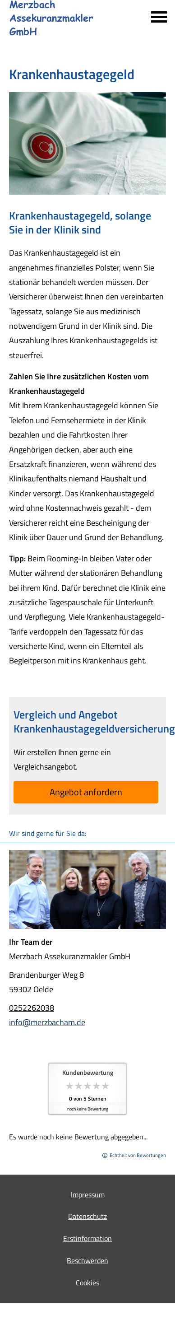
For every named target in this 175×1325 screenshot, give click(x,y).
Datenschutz (87, 1216)
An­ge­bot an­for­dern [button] (86, 792)
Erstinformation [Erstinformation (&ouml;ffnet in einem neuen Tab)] (87, 1238)
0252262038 (31, 1008)
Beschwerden (87, 1260)
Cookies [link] (87, 1282)
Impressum (88, 1194)
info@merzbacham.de (47, 1022)
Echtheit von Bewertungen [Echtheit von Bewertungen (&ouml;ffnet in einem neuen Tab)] (138, 1155)
